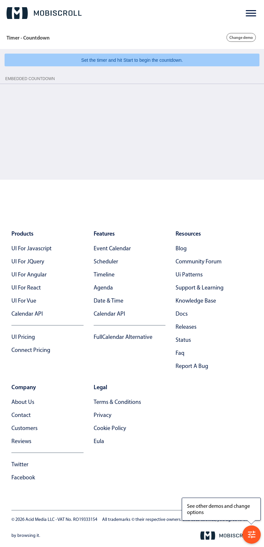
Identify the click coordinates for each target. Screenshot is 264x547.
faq (180, 352)
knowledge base (196, 300)
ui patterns (189, 274)
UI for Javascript (31, 248)
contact (21, 415)
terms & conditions (117, 402)
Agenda (103, 287)
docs (182, 313)
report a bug (192, 366)
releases (186, 326)
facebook (23, 477)
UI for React (26, 287)
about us (22, 402)
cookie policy (110, 428)
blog (181, 248)
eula (99, 441)
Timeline (104, 274)
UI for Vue (23, 300)
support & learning (200, 287)
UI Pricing (23, 336)
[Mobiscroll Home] (44, 13)
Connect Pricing (30, 350)
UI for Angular (29, 274)
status (183, 339)
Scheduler (106, 261)
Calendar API (27, 313)
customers (24, 428)
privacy (102, 415)
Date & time (108, 300)
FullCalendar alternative (123, 336)
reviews (21, 441)
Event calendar (112, 248)
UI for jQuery (27, 261)
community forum (199, 261)
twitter (19, 464)
